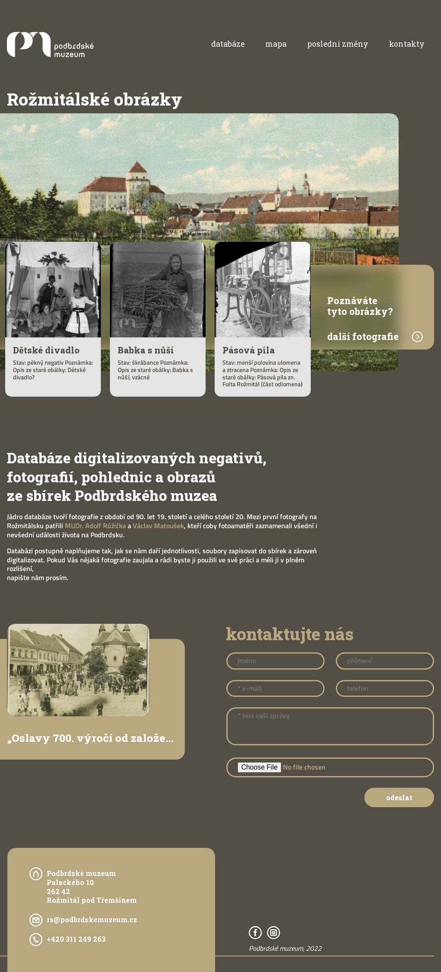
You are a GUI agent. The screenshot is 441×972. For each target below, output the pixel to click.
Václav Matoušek (158, 525)
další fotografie (363, 337)
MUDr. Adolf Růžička (95, 525)
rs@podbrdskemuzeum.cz (92, 919)
